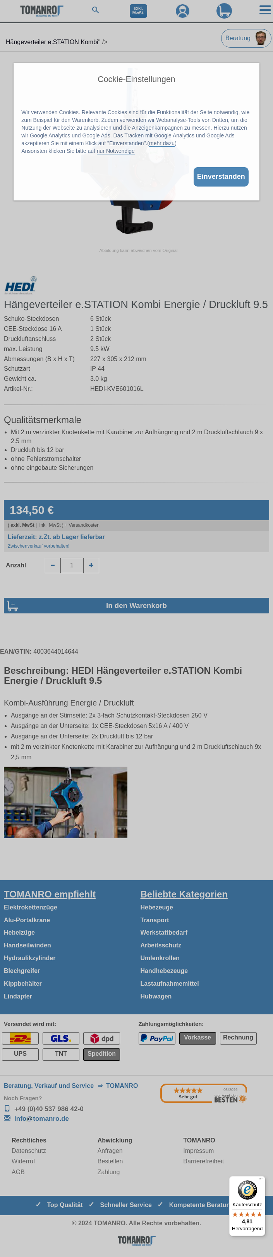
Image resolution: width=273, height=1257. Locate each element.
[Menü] (260, 1180)
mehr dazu (162, 143)
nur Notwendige (116, 151)
